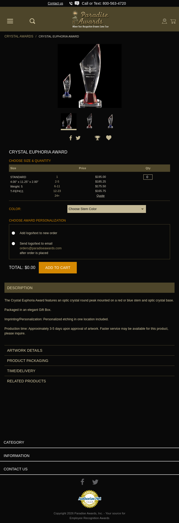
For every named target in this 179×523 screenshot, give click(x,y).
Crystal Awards (18, 36)
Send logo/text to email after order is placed (40, 248)
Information (17, 456)
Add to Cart (57, 268)
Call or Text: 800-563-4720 (104, 3)
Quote (101, 195)
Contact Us (16, 469)
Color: (15, 209)
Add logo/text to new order (40, 233)
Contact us (55, 3)
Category (14, 442)
